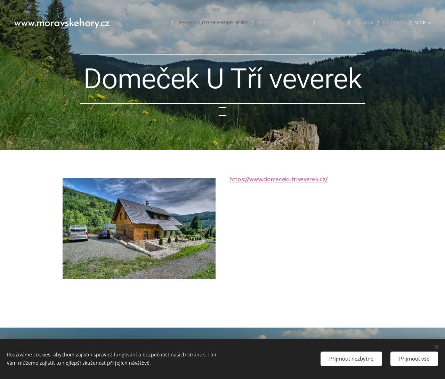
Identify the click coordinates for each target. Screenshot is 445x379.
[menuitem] (163, 22)
